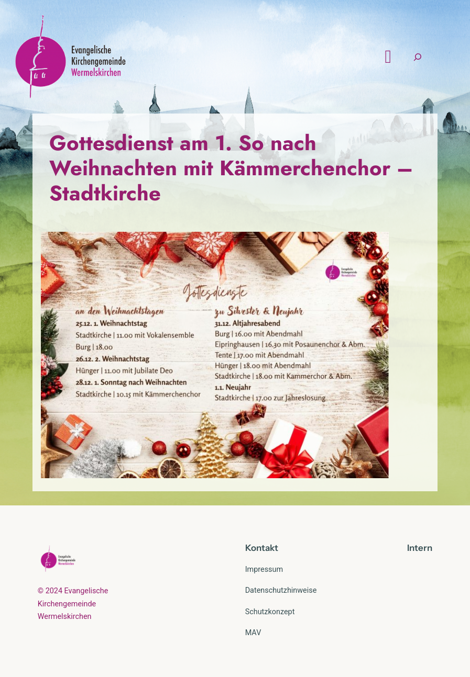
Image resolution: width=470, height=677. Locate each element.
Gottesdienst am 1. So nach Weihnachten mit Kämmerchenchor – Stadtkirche (231, 168)
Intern (419, 548)
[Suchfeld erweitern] (418, 57)
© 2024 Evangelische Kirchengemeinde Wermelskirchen (73, 603)
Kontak (260, 548)
